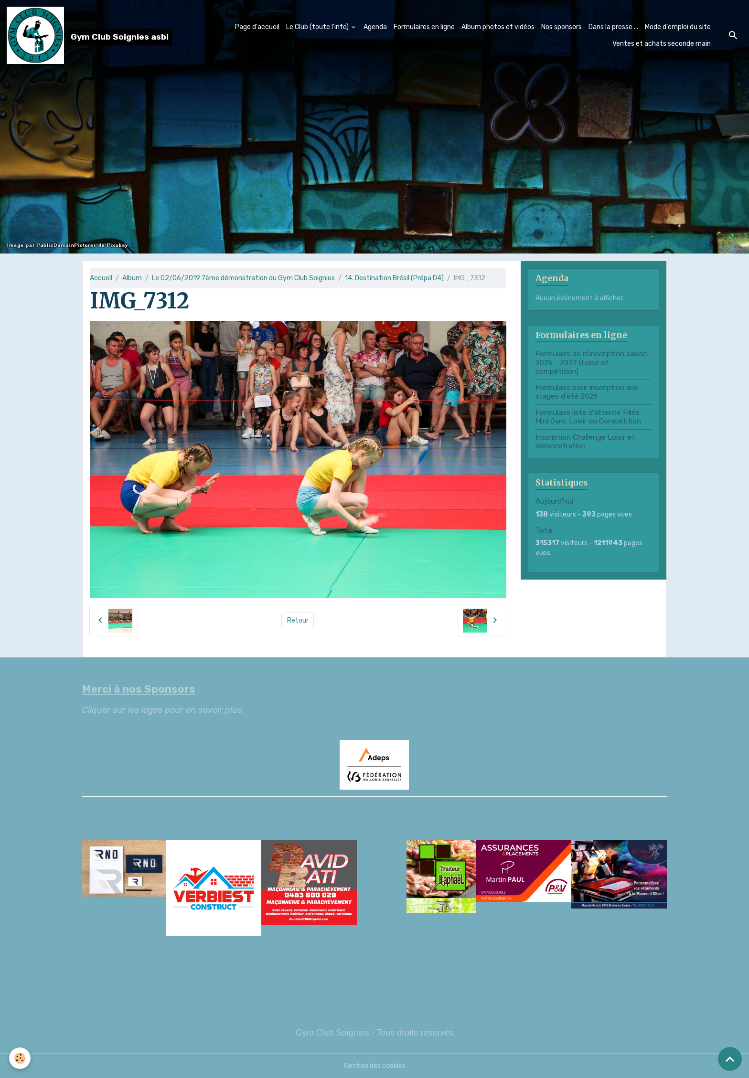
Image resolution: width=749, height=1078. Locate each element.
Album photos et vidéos (498, 27)
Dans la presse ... (613, 27)
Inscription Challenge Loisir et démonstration (585, 441)
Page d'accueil (257, 27)
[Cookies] (20, 1058)
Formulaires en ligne (424, 27)
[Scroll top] (730, 1059)
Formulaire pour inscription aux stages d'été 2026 (586, 392)
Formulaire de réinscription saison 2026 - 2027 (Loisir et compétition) (591, 362)
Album (132, 278)
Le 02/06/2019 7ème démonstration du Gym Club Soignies (243, 278)
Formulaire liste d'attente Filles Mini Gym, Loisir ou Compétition (588, 416)
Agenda (375, 27)
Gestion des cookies (375, 1066)
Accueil (101, 278)
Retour (298, 620)
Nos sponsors (561, 27)
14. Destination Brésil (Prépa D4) (394, 278)
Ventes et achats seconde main (661, 44)
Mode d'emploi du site (678, 27)
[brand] (84, 35)
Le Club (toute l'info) (318, 27)
